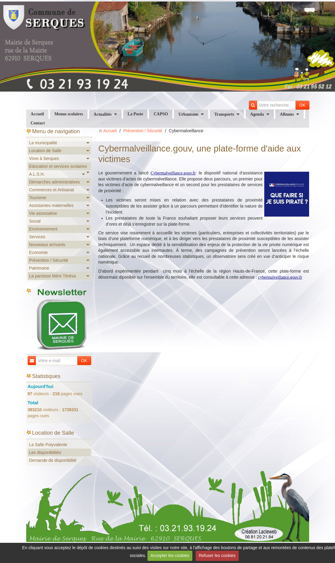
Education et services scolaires (58, 166)
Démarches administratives (54, 182)
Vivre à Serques (44, 158)
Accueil (37, 114)
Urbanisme (188, 114)
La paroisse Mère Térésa (52, 276)
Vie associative (43, 213)
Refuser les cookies (217, 555)
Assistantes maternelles (51, 205)
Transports (224, 114)
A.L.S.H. (37, 174)
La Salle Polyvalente (48, 444)
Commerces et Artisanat (51, 189)
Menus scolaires (68, 114)
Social (35, 221)
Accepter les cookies (169, 555)
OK (302, 105)
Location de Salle (45, 150)
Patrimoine (39, 268)
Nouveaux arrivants (47, 244)
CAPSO (161, 114)
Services (37, 236)
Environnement (43, 229)
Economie (38, 252)
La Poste (135, 114)
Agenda (257, 114)
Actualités (103, 114)
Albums (287, 114)
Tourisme (37, 197)
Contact (38, 123)
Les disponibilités (45, 452)
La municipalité (43, 142)
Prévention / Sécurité (48, 260)
